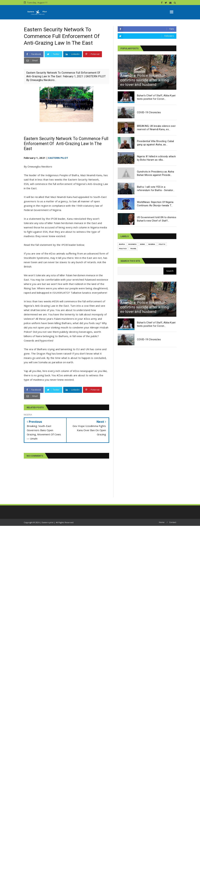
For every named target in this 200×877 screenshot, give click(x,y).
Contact (172, 522)
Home (162, 522)
